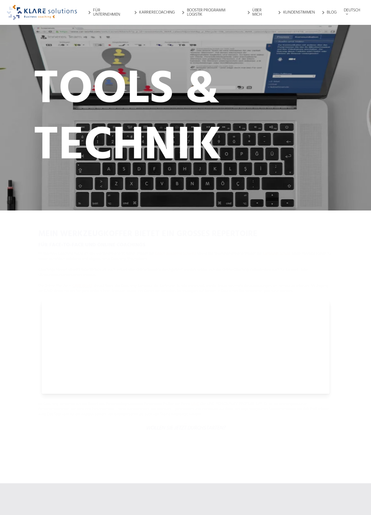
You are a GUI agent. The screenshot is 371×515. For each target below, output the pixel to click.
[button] (185, 418)
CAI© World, (82, 286)
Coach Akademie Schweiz (175, 254)
